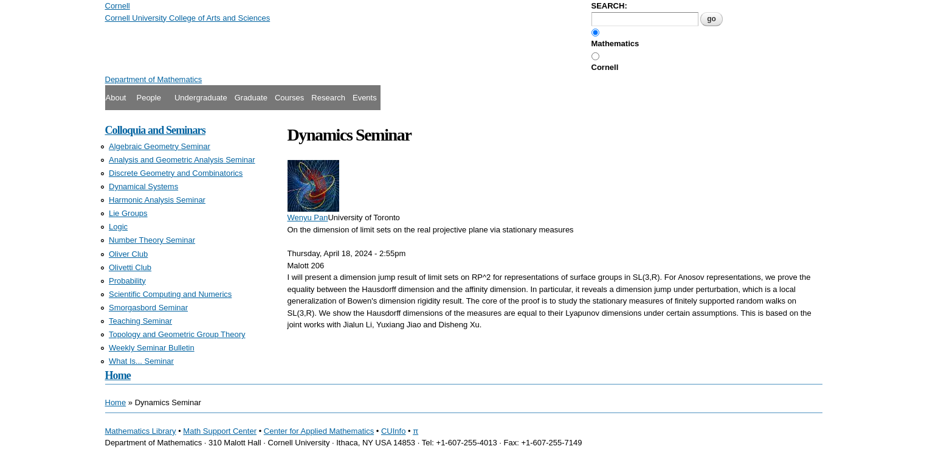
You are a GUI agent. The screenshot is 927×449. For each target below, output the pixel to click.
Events (365, 97)
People (148, 97)
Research (328, 97)
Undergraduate (200, 97)
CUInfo (393, 431)
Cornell (605, 67)
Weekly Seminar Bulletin (152, 347)
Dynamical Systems (143, 186)
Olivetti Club (130, 267)
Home (118, 375)
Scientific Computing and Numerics (170, 294)
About (116, 97)
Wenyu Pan (308, 217)
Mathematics (615, 43)
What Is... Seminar (141, 361)
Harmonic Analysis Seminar (157, 199)
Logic (118, 226)
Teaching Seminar (140, 320)
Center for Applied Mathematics (319, 431)
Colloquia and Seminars (155, 130)
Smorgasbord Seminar (148, 307)
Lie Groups (128, 213)
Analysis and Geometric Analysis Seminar (182, 159)
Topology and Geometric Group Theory (177, 334)
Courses (289, 97)
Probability (127, 280)
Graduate (251, 97)
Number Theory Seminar (152, 240)
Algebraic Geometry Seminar (159, 146)
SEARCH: (609, 5)
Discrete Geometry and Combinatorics (176, 173)
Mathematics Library (140, 431)
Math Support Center (220, 431)
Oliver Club (128, 254)
